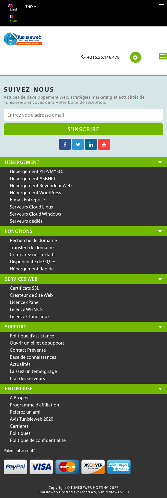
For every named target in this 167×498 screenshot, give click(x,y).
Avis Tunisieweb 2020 (31, 419)
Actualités (20, 364)
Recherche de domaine (33, 240)
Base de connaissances (33, 357)
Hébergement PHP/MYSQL (37, 171)
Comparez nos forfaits (32, 254)
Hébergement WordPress (35, 193)
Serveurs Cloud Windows (35, 214)
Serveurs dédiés (26, 221)
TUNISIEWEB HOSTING (90, 488)
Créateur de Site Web (31, 295)
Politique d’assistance (32, 336)
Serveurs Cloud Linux (31, 207)
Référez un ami (25, 412)
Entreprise (19, 389)
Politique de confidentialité (38, 440)
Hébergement (22, 162)
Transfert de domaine (32, 247)
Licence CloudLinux (30, 316)
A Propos (19, 398)
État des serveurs (27, 378)
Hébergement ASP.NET (33, 178)
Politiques (20, 433)
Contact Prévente (28, 350)
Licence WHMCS (26, 309)
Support (15, 327)
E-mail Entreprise (27, 200)
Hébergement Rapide (32, 269)
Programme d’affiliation (34, 405)
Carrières (19, 426)
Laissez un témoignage (33, 371)
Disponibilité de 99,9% (32, 262)
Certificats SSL (24, 288)
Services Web (21, 279)
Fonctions (19, 231)
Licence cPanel (25, 302)
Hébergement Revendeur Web (41, 185)
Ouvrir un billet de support (37, 343)
